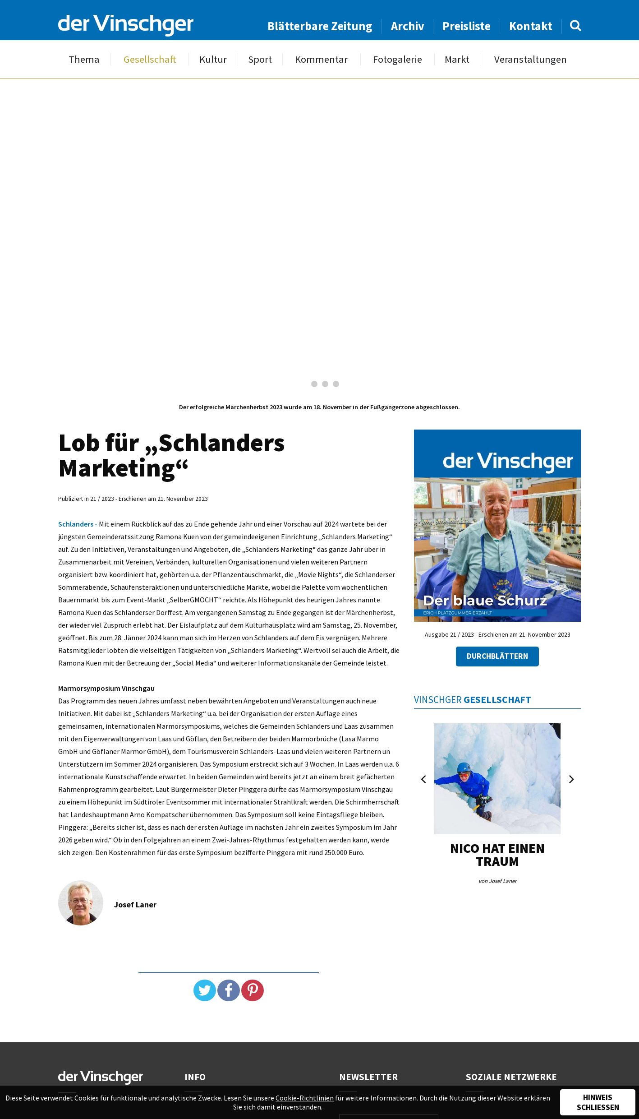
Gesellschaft (150, 59)
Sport (260, 59)
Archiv (407, 25)
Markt (457, 59)
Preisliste (466, 25)
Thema (84, 59)
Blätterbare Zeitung (319, 25)
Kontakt (530, 25)
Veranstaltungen (530, 59)
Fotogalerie (397, 59)
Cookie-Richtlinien (305, 1097)
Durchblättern (497, 656)
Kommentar (321, 59)
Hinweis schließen (598, 1102)
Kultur (213, 59)
